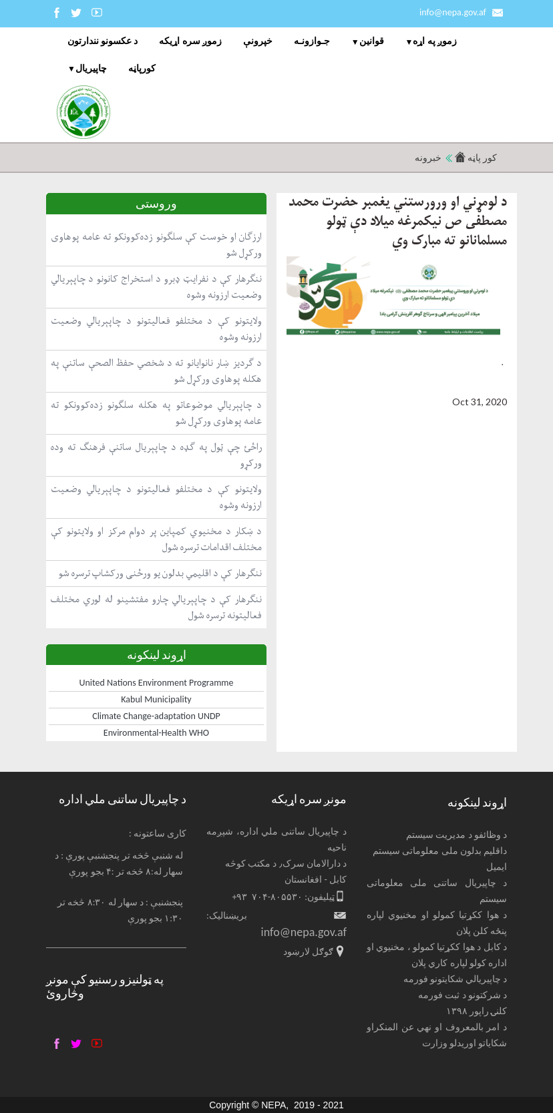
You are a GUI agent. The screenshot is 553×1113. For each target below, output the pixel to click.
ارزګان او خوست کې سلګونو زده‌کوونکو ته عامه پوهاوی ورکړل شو (156, 244)
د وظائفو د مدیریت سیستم (456, 835)
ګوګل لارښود (308, 951)
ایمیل (496, 867)
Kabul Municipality (156, 699)
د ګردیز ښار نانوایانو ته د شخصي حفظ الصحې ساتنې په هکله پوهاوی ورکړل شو (156, 371)
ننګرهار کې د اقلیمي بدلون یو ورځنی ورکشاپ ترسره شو (160, 573)
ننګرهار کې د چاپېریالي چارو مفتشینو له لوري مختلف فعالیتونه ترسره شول (156, 607)
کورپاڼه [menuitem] (142, 68)
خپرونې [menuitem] (257, 41)
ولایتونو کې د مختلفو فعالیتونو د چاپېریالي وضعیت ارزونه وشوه (156, 328)
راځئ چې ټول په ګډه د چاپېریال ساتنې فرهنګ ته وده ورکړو (156, 455)
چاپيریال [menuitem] (91, 68)
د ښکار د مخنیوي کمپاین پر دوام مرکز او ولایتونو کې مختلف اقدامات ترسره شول (156, 539)
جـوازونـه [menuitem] (312, 41)
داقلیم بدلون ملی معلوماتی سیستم (440, 851)
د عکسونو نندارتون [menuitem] (102, 41)
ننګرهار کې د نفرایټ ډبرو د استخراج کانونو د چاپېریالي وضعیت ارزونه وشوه (156, 286)
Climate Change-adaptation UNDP (156, 716)
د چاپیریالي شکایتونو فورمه (455, 979)
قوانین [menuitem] (371, 41)
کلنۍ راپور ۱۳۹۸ (476, 1011)
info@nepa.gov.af (452, 12)
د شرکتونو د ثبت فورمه (462, 995)
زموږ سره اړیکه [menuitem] (190, 41)
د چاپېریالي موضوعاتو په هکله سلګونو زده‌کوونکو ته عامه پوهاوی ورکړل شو (156, 413)
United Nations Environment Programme (156, 682)
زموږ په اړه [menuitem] (434, 41)
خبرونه (428, 158)
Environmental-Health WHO (156, 732)
